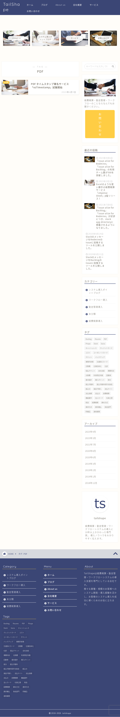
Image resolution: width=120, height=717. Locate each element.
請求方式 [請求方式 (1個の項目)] (89, 407)
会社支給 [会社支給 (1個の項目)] (101, 371)
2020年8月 (90, 451)
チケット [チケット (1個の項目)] (89, 357)
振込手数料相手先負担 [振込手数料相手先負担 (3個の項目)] (104, 384)
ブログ (44, 5)
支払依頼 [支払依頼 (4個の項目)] (89, 393)
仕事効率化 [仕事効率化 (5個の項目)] (97, 366)
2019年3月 (90, 463)
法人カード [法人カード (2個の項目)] (99, 398)
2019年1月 (90, 476)
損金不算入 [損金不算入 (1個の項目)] (97, 389)
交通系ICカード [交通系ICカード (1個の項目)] (102, 362)
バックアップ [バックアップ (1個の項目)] (100, 357)
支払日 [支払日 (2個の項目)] (97, 393)
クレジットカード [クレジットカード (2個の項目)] (106, 348)
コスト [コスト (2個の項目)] (88, 353)
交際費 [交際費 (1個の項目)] (88, 366)
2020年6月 (90, 457)
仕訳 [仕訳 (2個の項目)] (106, 366)
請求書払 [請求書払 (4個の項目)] (98, 407)
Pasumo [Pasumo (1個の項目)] (98, 339)
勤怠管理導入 (96, 306)
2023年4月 (90, 431)
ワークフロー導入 (98, 299)
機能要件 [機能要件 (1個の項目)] (89, 398)
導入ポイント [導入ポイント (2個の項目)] (100, 380)
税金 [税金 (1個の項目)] (87, 402)
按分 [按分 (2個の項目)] (109, 380)
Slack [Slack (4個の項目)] (96, 344)
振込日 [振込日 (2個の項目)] (88, 389)
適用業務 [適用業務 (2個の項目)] (97, 412)
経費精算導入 (96, 321)
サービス (94, 5)
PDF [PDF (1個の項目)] (105, 339)
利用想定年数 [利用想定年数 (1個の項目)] (98, 375)
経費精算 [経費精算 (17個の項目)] (95, 402)
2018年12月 (91, 483)
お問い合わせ (33, 11)
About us (60, 5)
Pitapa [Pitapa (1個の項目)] (88, 344)
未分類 (92, 314)
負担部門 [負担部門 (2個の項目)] (108, 407)
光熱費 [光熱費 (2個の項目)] (88, 375)
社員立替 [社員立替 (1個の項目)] (109, 398)
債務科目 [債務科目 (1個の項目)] (111, 371)
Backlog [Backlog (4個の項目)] (89, 339)
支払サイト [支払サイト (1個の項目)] (108, 389)
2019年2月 (90, 470)
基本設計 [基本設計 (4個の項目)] (89, 380)
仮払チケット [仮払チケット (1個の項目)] (90, 371)
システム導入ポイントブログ (98, 291)
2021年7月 (90, 444)
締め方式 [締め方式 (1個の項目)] (105, 402)
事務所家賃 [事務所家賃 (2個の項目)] (89, 362)
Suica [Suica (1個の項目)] (103, 344)
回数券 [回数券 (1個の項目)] (108, 375)
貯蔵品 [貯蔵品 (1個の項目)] (88, 412)
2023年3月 (90, 438)
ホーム (30, 5)
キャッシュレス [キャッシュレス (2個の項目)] (91, 348)
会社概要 (77, 5)
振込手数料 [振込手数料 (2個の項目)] (89, 384)
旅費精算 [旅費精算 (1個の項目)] (106, 393)
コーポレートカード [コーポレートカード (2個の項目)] (101, 353)
